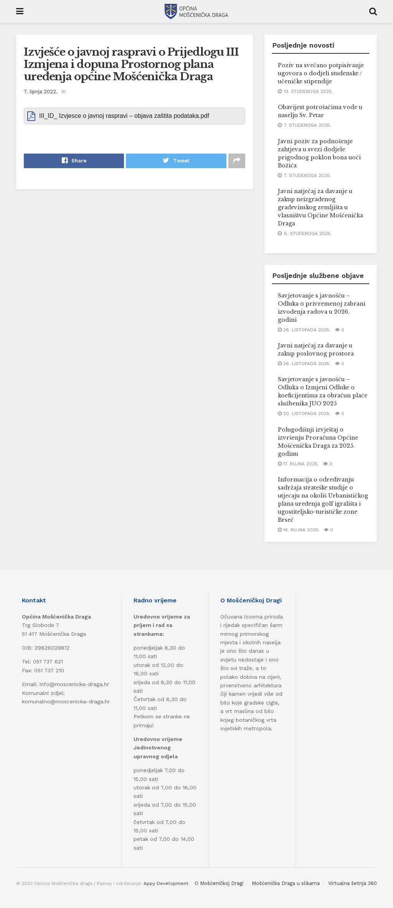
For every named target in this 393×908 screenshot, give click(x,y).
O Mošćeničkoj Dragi (219, 883)
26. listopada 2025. (304, 363)
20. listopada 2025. (304, 413)
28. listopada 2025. (304, 329)
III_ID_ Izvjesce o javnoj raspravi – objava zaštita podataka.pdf (124, 115)
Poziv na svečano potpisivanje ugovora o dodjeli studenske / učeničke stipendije (321, 73)
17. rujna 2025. (298, 463)
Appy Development (166, 883)
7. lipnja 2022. (41, 91)
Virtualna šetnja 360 (352, 883)
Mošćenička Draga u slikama (286, 883)
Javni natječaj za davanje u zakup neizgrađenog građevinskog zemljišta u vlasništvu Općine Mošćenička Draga (320, 207)
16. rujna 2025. (298, 530)
